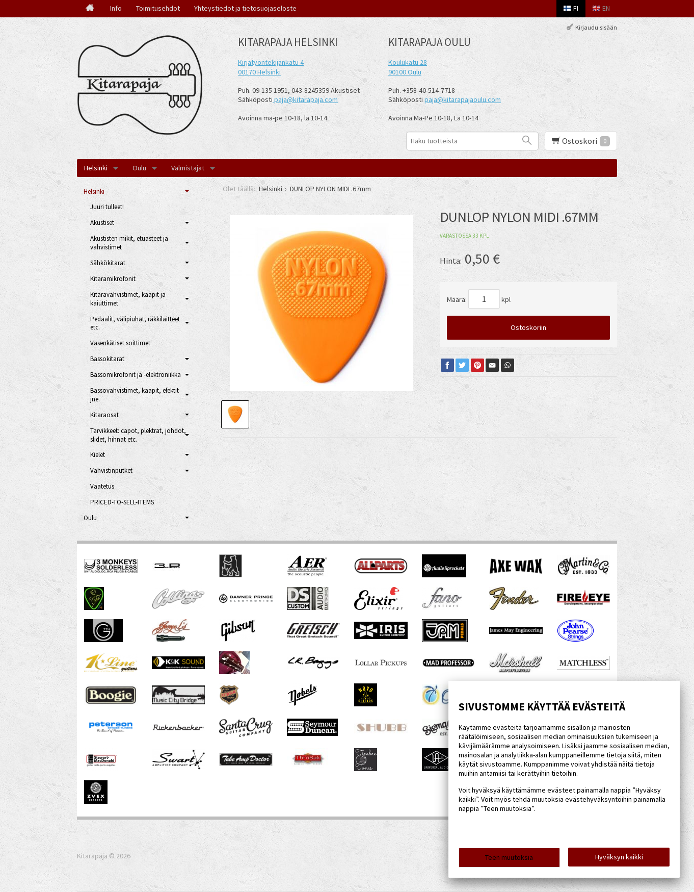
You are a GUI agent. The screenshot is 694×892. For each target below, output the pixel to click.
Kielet (97, 454)
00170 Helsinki (259, 72)
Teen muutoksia (509, 857)
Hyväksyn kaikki (619, 856)
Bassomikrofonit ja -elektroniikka (135, 374)
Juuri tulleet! (107, 206)
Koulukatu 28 (407, 62)
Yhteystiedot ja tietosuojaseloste (245, 8)
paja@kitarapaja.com (306, 99)
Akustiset (102, 222)
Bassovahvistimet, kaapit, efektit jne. (134, 394)
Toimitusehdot (158, 8)
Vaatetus (102, 486)
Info (116, 8)
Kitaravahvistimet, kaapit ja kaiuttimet (128, 299)
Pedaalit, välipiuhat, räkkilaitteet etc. (135, 323)
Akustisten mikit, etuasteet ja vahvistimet (129, 242)
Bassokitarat (107, 358)
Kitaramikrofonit (113, 278)
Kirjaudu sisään (596, 27)
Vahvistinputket (111, 470)
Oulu (139, 167)
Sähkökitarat (107, 263)
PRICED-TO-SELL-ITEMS (122, 502)
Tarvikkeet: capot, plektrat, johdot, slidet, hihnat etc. (138, 435)
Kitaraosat (104, 415)
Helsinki (96, 167)
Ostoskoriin (528, 327)
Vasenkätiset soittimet (120, 343)
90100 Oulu (404, 72)
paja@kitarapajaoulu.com (462, 99)
